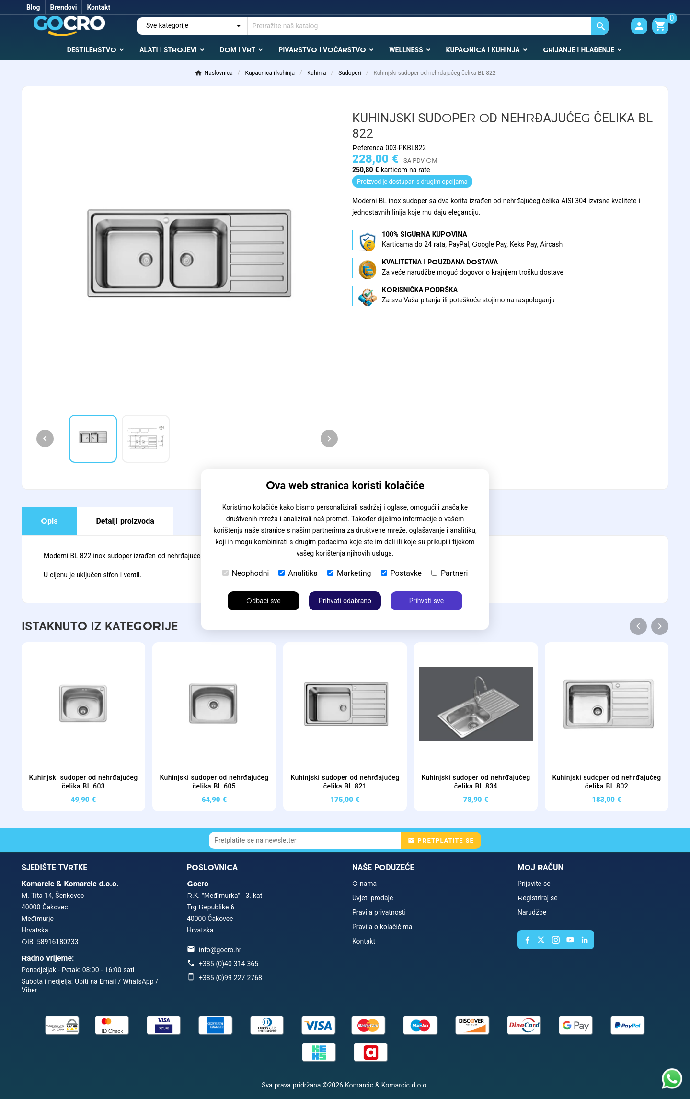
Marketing (349, 573)
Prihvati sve (426, 601)
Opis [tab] (49, 521)
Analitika (298, 573)
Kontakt (98, 7)
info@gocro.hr (220, 949)
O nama (364, 883)
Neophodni (245, 573)
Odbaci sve (263, 601)
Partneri (449, 573)
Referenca (368, 147)
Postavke (401, 573)
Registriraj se (538, 898)
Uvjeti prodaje (372, 898)
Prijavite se (534, 883)
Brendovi (63, 7)
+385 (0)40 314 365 (228, 963)
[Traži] (428, 26)
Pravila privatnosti (379, 912)
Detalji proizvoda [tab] (125, 521)
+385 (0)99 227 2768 (230, 977)
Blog (33, 7)
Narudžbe (532, 912)
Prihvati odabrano (345, 601)
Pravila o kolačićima (382, 926)
